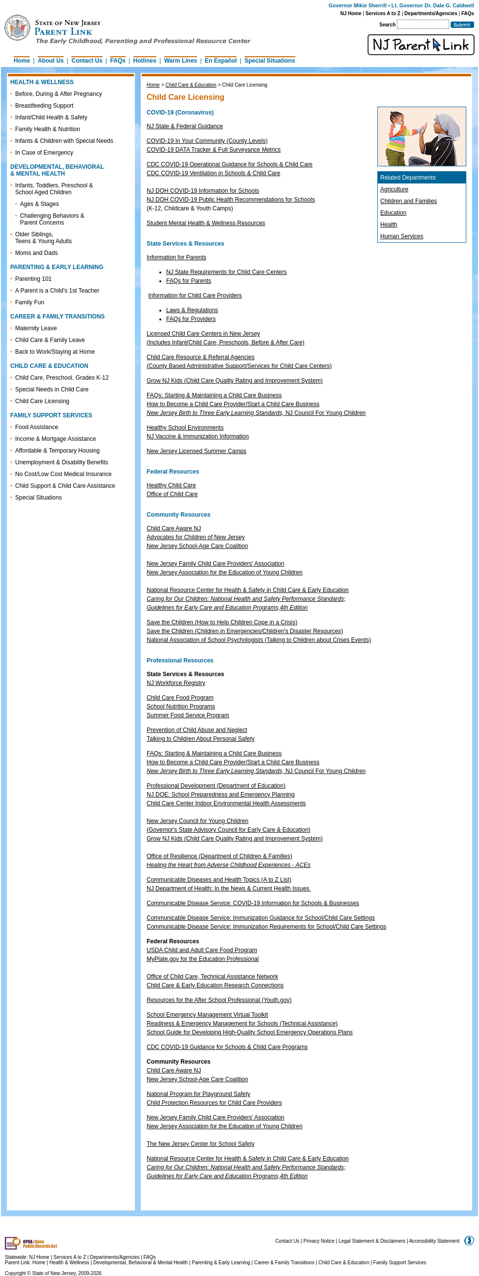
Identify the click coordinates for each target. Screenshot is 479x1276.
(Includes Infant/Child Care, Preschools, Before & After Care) (226, 342)
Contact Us (86, 60)
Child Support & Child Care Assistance (65, 485)
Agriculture (394, 189)
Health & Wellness (69, 1262)
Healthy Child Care (171, 485)
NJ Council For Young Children (256, 413)
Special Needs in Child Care (51, 389)
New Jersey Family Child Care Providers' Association (215, 563)
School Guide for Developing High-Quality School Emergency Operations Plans (250, 1032)
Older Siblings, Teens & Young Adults (43, 238)
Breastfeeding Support (44, 105)
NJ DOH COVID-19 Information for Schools (203, 190)
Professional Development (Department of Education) (216, 785)
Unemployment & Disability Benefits (61, 462)
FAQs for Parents (188, 280)
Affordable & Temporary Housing (57, 450)
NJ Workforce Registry (176, 683)
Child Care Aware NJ (174, 528)
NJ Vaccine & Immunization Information (198, 436)
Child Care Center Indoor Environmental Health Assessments (226, 803)
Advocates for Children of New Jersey (196, 537)
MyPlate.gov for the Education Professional (203, 959)
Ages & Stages (39, 204)
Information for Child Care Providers (194, 295)
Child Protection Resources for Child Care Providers (214, 1102)
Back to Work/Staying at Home (55, 351)
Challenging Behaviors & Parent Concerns (52, 219)
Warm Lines (180, 60)
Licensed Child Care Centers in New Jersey (203, 333)
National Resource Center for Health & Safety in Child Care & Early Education (248, 590)
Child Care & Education (191, 85)
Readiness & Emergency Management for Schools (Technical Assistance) (242, 1023)
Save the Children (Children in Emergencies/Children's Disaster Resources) (245, 631)
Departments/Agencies (430, 13)
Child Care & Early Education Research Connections (215, 985)
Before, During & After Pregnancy (58, 94)
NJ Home (350, 13)
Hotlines (144, 60)
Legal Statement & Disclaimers (372, 1241)
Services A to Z (383, 13)
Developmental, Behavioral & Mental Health (140, 1262)
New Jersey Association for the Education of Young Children (225, 572)
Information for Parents (176, 257)
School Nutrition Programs (181, 706)
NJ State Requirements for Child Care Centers (226, 272)
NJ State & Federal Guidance (185, 126)
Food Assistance (36, 427)
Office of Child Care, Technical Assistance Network (212, 976)
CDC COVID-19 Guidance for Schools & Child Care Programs (227, 1047)
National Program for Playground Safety (198, 1094)
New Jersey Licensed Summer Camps (196, 451)
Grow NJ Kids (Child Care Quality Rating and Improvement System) (235, 380)
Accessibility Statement (434, 1241)
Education (393, 212)
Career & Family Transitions (284, 1262)
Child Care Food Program (180, 697)
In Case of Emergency (44, 152)
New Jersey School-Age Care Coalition (197, 546)
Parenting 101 (33, 278)
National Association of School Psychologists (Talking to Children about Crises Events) (259, 640)
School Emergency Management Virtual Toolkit (207, 1014)
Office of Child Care (172, 494)
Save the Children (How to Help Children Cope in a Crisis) (222, 622)
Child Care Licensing (42, 401)
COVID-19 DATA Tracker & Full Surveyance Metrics (214, 149)
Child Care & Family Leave (50, 340)
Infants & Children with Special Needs (64, 140)
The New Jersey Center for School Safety (201, 1143)
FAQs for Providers (191, 319)
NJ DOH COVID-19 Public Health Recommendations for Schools (231, 199)
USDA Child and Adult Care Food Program (202, 950)
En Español (221, 60)
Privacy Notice (319, 1241)
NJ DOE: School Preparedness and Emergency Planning (221, 794)
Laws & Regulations (192, 310)
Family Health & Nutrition (47, 129)
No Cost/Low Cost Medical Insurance (63, 474)
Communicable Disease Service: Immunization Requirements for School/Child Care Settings (266, 926)
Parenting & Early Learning (221, 1262)
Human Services (401, 236)
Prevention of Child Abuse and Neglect (197, 730)
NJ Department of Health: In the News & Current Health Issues (228, 888)
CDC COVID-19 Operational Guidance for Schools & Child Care (229, 164)
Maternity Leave (36, 328)
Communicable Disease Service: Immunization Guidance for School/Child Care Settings (261, 917)
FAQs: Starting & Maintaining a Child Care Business (214, 395)
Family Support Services (399, 1262)
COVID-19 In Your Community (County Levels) (207, 140)
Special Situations (269, 60)
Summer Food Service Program (188, 715)
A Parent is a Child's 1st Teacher (57, 290)
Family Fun (29, 302)
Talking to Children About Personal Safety (201, 738)
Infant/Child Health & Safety (51, 117)
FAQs (467, 13)
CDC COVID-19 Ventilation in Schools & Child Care (213, 173)
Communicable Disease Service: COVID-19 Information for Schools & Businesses (253, 903)
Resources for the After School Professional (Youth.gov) (219, 1000)
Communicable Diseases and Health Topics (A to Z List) (219, 879)
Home (22, 60)
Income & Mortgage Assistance (55, 438)
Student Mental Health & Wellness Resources (206, 223)
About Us (51, 60)
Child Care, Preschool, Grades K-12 (62, 377)
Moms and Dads (36, 253)
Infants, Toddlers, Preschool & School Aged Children (54, 189)
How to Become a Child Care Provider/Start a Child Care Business (233, 404)
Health (388, 224)
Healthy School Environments (185, 427)
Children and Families (408, 201)
